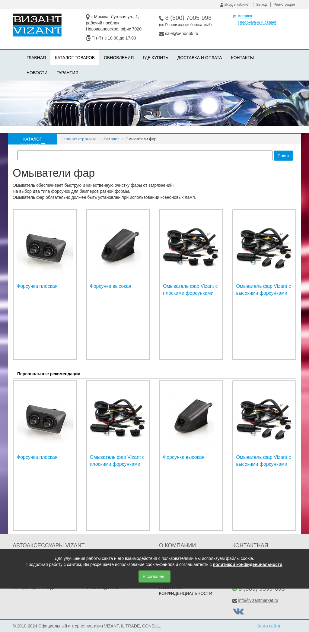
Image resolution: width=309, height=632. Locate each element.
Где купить (155, 57)
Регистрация (284, 4)
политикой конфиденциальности (247, 564)
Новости (37, 72)
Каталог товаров (75, 57)
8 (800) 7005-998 (188, 17)
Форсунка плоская (37, 286)
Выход (261, 4)
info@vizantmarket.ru (258, 600)
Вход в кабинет (235, 4)
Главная (36, 57)
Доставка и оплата (199, 57)
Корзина (245, 16)
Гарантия (67, 72)
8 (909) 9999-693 (261, 588)
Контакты (242, 57)
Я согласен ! (154, 576)
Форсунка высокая (110, 286)
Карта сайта (268, 626)
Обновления (119, 57)
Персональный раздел (257, 22)
